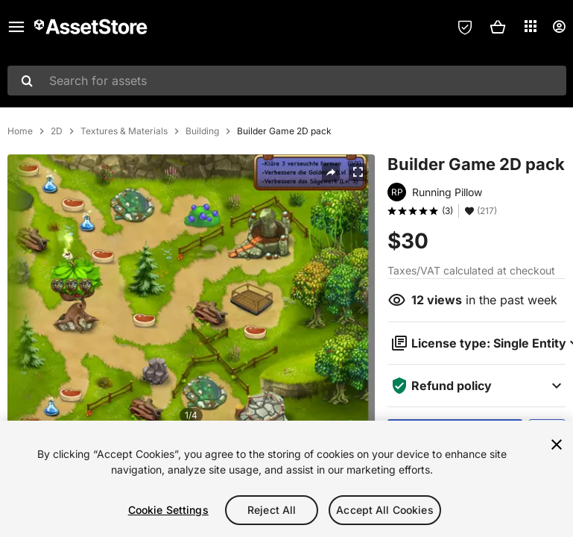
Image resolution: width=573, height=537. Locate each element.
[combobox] (286, 80)
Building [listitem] (202, 131)
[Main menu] (16, 27)
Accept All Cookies (385, 509)
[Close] (557, 444)
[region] (286, 479)
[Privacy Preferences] (465, 27)
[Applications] (530, 26)
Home (20, 131)
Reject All (271, 509)
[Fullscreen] (358, 172)
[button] (498, 27)
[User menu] (558, 26)
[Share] (331, 172)
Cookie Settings (168, 509)
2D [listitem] (57, 131)
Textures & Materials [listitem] (124, 131)
